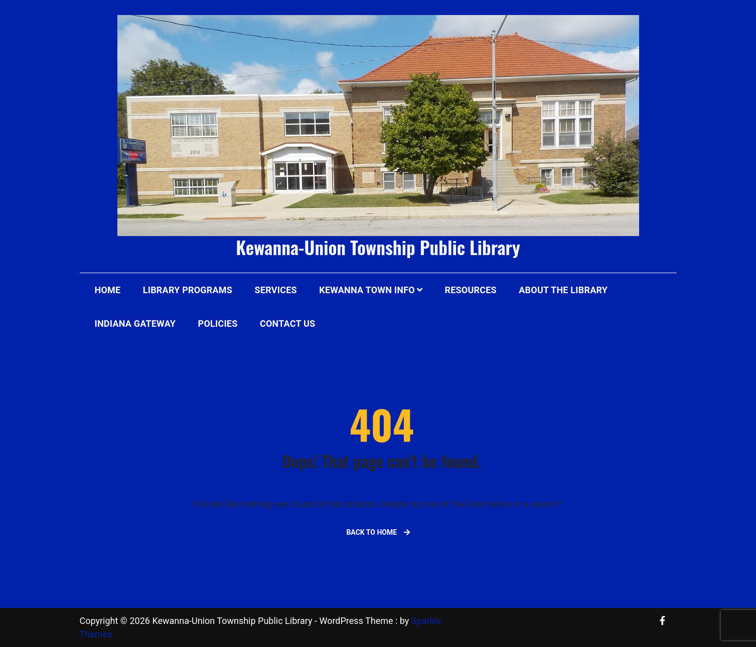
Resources (471, 290)
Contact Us (287, 323)
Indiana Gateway (135, 323)
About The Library (563, 290)
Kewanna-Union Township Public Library (378, 247)
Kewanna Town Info (367, 290)
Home (108, 290)
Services (276, 290)
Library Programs (187, 290)
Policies (218, 323)
